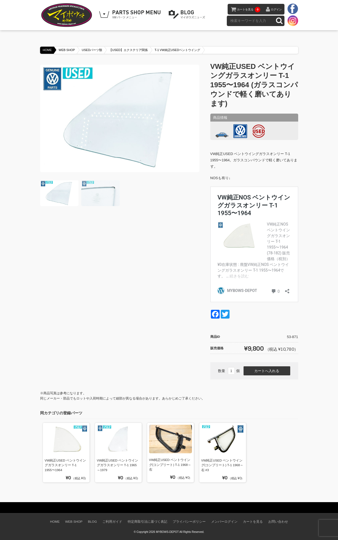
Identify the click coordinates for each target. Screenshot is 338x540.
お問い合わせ (278, 521)
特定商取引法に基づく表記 (147, 521)
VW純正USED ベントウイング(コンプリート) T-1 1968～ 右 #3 (222, 465)
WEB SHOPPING (130, 14)
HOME (47, 50)
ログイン (276, 9)
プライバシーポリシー (189, 521)
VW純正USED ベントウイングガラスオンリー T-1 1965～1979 (117, 465)
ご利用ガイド (112, 521)
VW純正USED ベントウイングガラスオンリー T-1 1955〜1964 (65, 465)
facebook (292, 9)
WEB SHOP (67, 50)
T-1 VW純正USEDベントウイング (177, 50)
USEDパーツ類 (92, 50)
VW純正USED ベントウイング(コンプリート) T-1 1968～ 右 (170, 464)
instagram (292, 20)
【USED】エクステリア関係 (128, 50)
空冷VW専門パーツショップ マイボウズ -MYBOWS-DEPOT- (67, 15)
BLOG (187, 14)
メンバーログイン (224, 521)
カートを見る (248, 9)
